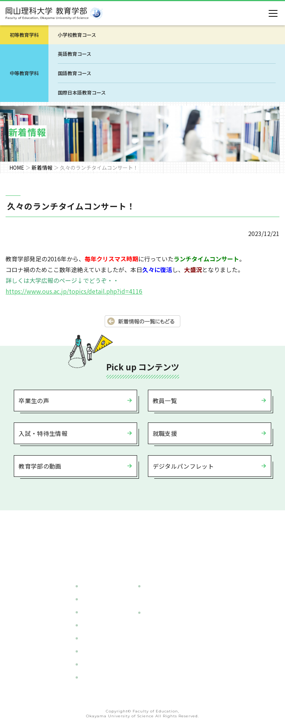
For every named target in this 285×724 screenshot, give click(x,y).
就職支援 (165, 433)
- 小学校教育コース (168, 599)
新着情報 (42, 167)
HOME (16, 167)
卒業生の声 (34, 400)
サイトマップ (96, 677)
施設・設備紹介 (99, 638)
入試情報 (91, 625)
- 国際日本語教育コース (173, 652)
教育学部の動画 (40, 466)
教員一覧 (165, 400)
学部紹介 (91, 586)
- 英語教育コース (165, 625)
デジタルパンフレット (183, 466)
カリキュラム (96, 599)
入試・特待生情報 (43, 433)
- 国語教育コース (165, 638)
